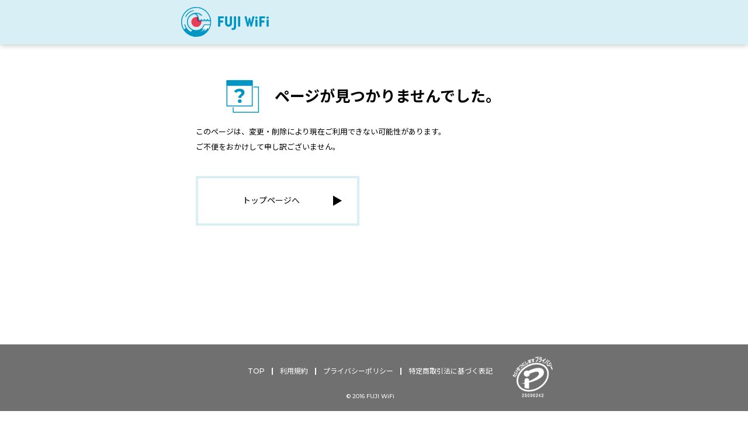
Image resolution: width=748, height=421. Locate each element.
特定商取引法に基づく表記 (450, 373)
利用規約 (294, 373)
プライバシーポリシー (358, 373)
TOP (256, 373)
